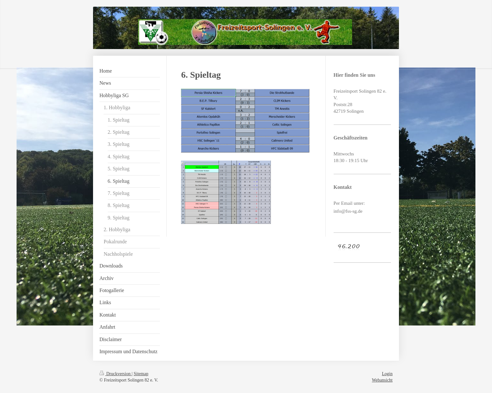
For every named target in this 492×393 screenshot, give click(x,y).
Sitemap (141, 373)
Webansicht (382, 380)
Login (387, 373)
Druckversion (115, 373)
